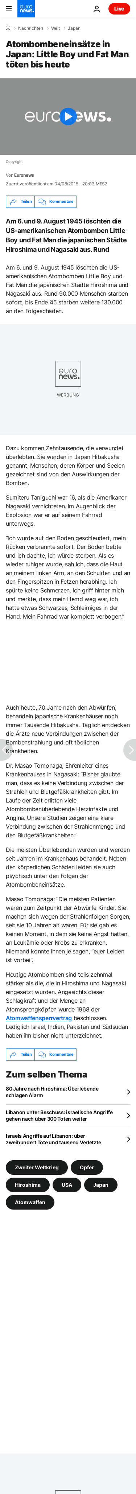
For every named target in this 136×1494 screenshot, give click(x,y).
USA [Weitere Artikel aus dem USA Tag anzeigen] (67, 1184)
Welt (55, 28)
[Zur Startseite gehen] (26, 8)
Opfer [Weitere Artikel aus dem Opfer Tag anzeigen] (87, 1167)
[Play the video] (68, 116)
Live (119, 8)
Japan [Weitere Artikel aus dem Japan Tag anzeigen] (100, 1184)
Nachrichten (30, 28)
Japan (74, 28)
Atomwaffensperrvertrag (39, 1018)
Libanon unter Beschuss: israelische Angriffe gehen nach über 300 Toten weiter (59, 1115)
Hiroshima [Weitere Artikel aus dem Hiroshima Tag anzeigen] (28, 1184)
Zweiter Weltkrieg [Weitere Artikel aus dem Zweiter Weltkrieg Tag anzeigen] (37, 1167)
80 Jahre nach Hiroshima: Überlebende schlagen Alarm (52, 1091)
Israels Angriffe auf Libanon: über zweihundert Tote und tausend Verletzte (53, 1139)
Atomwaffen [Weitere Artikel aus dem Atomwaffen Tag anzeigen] (30, 1202)
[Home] (8, 27)
